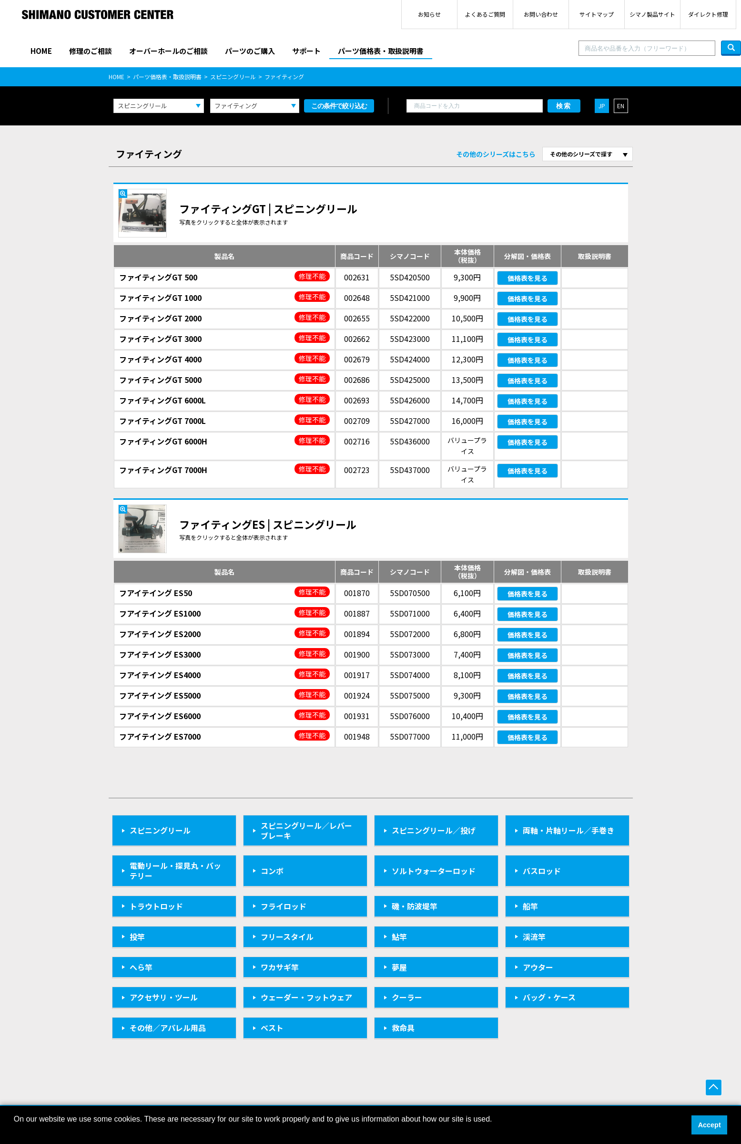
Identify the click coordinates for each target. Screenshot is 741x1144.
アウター (538, 967)
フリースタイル (287, 936)
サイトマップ (596, 14)
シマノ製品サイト (652, 14)
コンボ (272, 870)
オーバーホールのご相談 (168, 51)
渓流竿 (534, 936)
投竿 (137, 936)
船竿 (530, 906)
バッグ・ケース (549, 997)
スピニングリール (233, 76)
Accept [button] (709, 1125)
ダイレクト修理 (708, 14)
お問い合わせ (541, 14)
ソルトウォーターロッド (434, 870)
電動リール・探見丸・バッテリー (175, 870)
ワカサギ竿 (280, 967)
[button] (15, 1131)
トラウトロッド (156, 906)
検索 (563, 106)
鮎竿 (399, 936)
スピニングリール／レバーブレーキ (306, 830)
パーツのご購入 (250, 51)
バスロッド (542, 870)
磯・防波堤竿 (414, 906)
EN (620, 106)
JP (602, 106)
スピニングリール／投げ (434, 830)
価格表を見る (528, 278)
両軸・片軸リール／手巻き (568, 830)
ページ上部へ (713, 1087)
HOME (41, 51)
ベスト (272, 1027)
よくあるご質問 (485, 14)
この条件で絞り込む (339, 106)
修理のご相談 (90, 51)
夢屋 (399, 967)
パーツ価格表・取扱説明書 (381, 51)
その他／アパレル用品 (168, 1027)
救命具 (403, 1027)
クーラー (407, 997)
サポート (306, 51)
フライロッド (283, 906)
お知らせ (429, 14)
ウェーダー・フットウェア (306, 997)
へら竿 (141, 967)
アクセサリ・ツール (164, 997)
